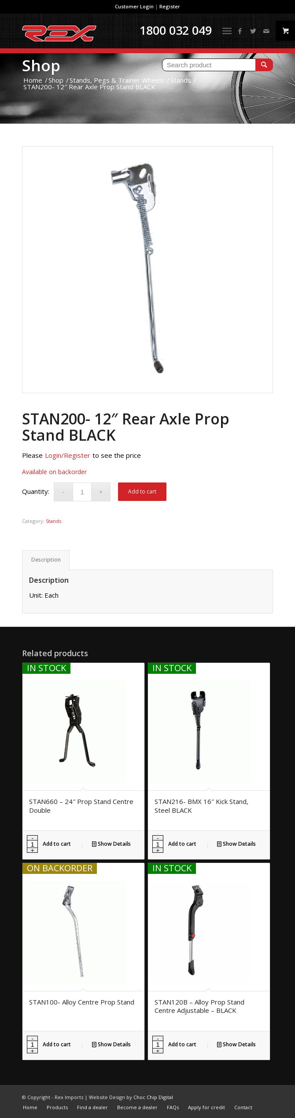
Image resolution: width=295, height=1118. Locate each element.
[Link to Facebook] (240, 31)
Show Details (111, 844)
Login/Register (67, 455)
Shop (41, 65)
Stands (53, 521)
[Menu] (227, 30)
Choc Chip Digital (153, 1097)
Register (169, 6)
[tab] (46, 560)
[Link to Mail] (266, 31)
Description (46, 559)
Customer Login (134, 6)
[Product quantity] (82, 491)
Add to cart (142, 491)
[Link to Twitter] (253, 31)
